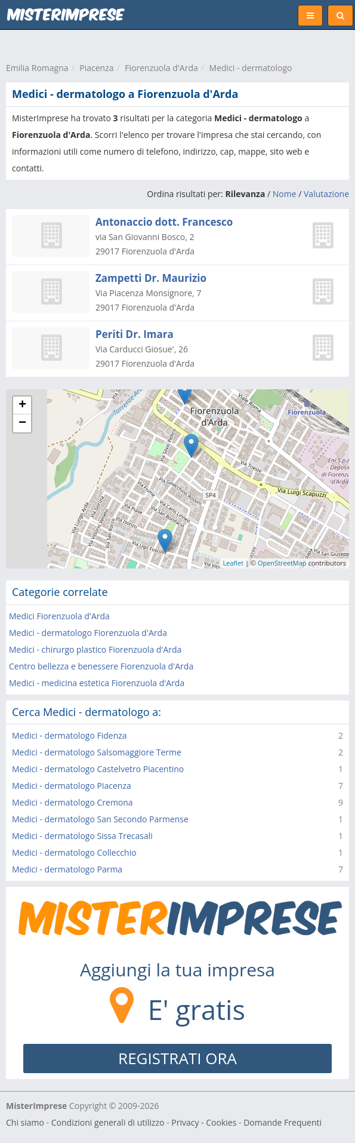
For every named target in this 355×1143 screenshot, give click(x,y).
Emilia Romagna (37, 67)
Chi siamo (25, 1122)
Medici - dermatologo (250, 67)
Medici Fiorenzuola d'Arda (59, 616)
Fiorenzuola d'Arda (161, 67)
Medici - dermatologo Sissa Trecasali (82, 835)
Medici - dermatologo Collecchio (74, 852)
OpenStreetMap (282, 562)
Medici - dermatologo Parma (67, 869)
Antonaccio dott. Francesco (164, 222)
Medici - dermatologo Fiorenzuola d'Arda (88, 632)
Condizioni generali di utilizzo (108, 1122)
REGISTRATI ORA (177, 1058)
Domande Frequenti (282, 1122)
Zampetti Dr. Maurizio (150, 278)
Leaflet (233, 562)
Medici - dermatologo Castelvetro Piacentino (98, 769)
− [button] (22, 423)
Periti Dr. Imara (134, 334)
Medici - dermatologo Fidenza (69, 735)
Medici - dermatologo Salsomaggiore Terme (96, 752)
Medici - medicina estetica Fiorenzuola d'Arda (96, 683)
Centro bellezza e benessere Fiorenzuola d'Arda (101, 666)
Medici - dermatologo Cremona (72, 802)
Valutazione (326, 193)
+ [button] (22, 405)
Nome (285, 193)
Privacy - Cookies (203, 1122)
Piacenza (96, 67)
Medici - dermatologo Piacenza (71, 785)
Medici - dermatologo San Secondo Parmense (100, 819)
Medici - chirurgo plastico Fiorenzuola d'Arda (95, 649)
